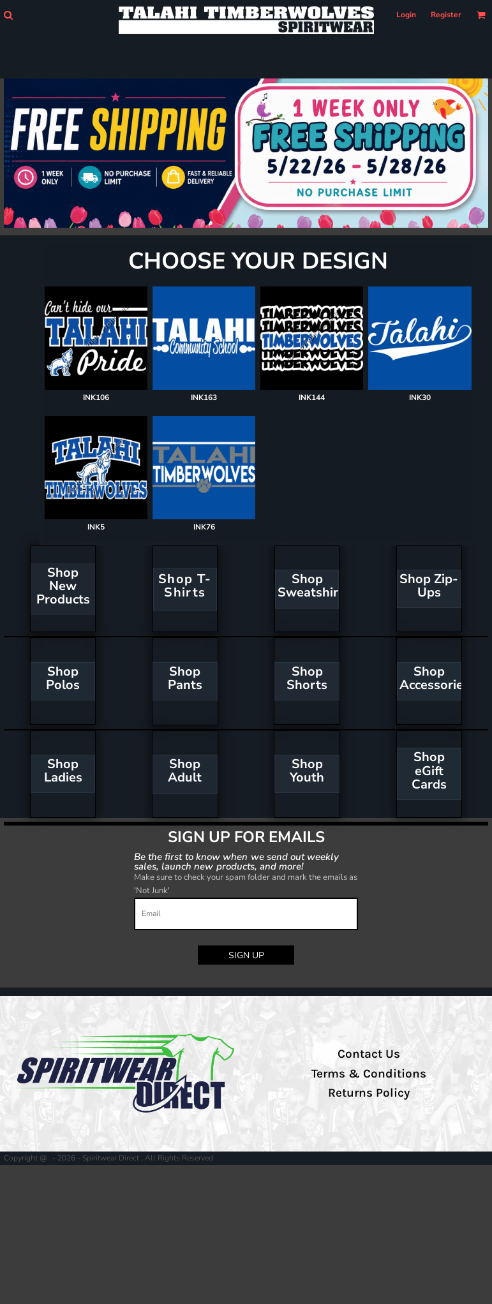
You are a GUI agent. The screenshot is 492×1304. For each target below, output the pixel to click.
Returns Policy (369, 1093)
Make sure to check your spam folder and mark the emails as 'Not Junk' (245, 883)
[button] (8, 15)
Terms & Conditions (368, 1074)
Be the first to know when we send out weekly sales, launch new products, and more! (236, 861)
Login (406, 15)
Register (446, 15)
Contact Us (369, 1054)
